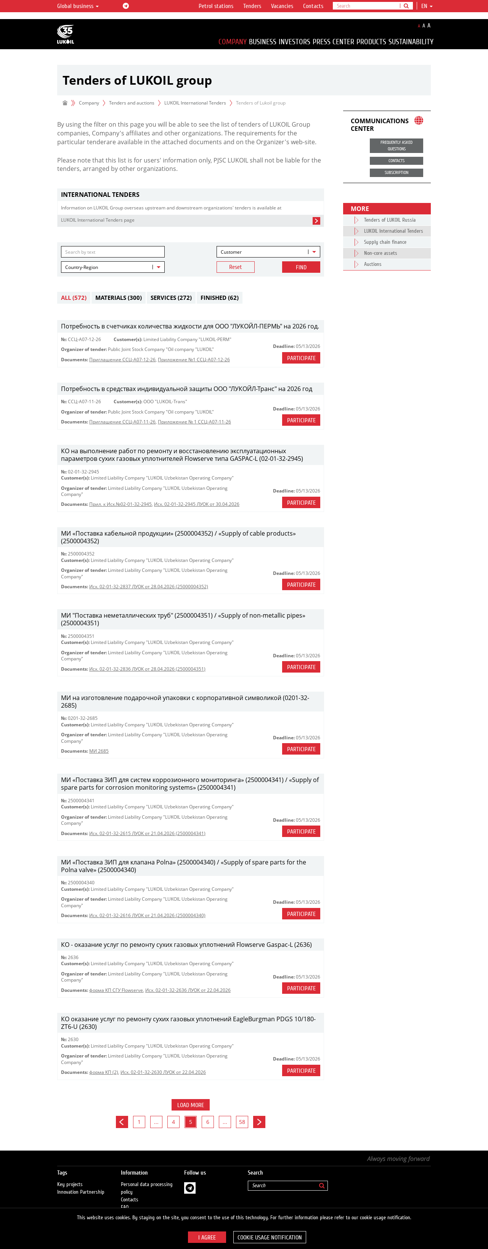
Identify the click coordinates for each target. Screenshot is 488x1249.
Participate (301, 358)
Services (171, 297)
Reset (235, 267)
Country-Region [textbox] (81, 267)
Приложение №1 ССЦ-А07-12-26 (194, 359)
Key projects (70, 1177)
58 (242, 1121)
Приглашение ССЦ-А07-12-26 (122, 359)
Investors (294, 41)
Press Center (333, 41)
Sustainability (410, 41)
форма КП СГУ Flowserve (116, 990)
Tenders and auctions (131, 103)
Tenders (252, 6)
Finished (220, 297)
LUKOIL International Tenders (195, 103)
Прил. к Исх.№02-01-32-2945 (120, 504)
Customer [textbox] (231, 252)
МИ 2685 (99, 751)
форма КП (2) (103, 1072)
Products (371, 41)
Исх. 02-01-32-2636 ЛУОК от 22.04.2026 (188, 990)
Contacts (313, 6)
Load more (190, 1105)
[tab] (191, 195)
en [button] (427, 6)
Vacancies (282, 6)
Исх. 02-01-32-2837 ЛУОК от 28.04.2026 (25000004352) (148, 586)
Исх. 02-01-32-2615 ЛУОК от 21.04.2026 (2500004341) (147, 833)
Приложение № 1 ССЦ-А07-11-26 (194, 422)
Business (262, 41)
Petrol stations (216, 6)
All (74, 297)
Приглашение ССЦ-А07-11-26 (122, 422)
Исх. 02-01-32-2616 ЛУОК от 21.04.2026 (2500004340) (147, 915)
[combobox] (268, 252)
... (156, 1121)
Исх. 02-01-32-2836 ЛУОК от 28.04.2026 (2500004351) (147, 669)
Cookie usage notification (270, 1237)
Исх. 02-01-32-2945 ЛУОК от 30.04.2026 (196, 504)
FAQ (125, 1200)
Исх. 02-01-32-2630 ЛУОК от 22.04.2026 (163, 1072)
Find (301, 267)
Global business (78, 6)
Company (232, 41)
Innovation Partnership (80, 1184)
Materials (118, 297)
